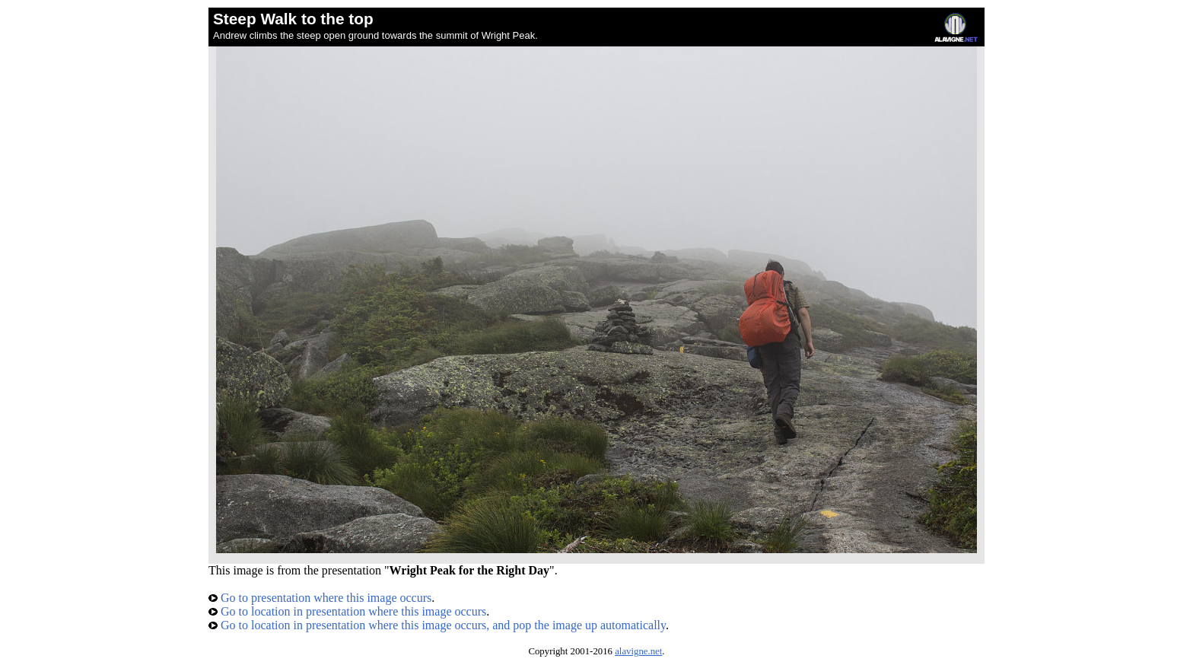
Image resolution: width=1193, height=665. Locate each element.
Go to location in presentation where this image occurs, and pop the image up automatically (437, 625)
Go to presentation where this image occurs (319, 597)
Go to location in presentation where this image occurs (347, 611)
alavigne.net (638, 651)
